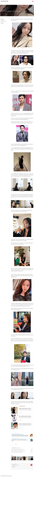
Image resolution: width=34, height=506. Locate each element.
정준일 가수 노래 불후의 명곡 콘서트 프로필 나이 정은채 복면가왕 (18, 470)
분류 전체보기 (2, 19)
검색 (31, 1)
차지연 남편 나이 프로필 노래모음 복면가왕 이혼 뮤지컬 (17, 467)
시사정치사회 (2, 23)
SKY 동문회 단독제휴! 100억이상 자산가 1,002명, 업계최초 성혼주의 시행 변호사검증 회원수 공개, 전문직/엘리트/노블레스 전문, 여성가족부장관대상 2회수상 (20, 454)
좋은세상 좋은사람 (4, 1)
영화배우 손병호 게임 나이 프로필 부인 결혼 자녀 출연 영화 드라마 (18, 468)
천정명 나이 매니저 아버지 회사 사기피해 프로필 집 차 (17, 469)
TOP (32, 494)
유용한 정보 (2, 22)
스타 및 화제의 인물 (14, 466)
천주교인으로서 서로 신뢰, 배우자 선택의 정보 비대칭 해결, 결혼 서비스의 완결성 (20, 459)
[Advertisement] (22, 277)
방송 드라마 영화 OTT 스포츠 (4, 21)
